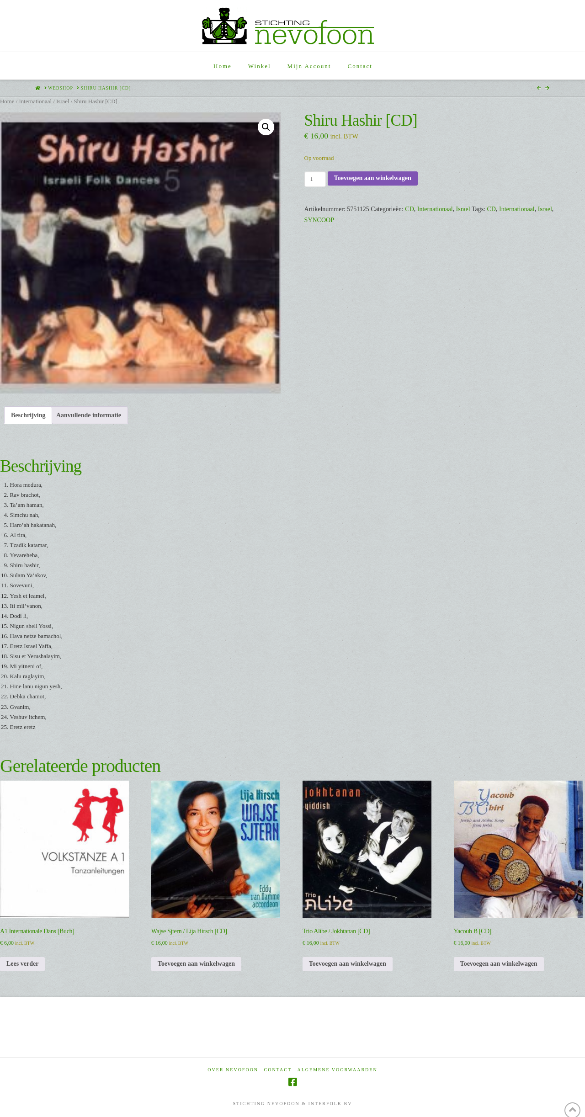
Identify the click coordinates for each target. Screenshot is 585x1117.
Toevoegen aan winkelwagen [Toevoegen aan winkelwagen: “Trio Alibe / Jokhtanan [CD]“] (347, 963)
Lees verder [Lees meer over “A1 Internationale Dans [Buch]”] (22, 963)
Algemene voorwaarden (338, 1069)
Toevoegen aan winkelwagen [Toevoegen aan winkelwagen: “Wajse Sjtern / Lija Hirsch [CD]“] (196, 963)
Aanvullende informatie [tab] (88, 415)
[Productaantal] (315, 179)
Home (7, 101)
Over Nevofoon (232, 1069)
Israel (62, 101)
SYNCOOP (319, 220)
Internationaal (35, 101)
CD (409, 209)
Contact (278, 1069)
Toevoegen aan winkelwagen (372, 178)
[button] (266, 127)
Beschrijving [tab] (28, 415)
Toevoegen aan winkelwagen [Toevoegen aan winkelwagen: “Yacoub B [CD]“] (498, 963)
